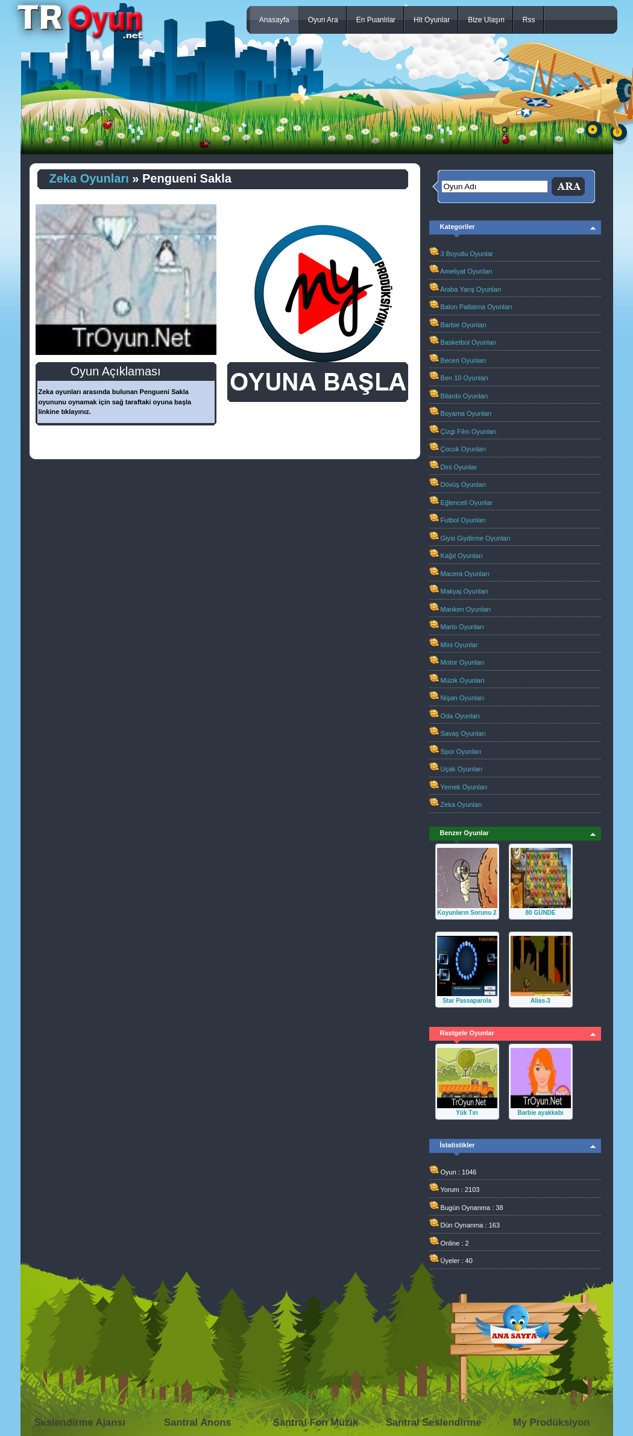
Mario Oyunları (462, 626)
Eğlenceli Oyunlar (467, 502)
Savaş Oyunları (463, 733)
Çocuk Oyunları (464, 449)
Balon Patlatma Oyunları (476, 306)
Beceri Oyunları (464, 360)
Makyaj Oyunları (464, 591)
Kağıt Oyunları (462, 555)
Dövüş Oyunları (464, 484)
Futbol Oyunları (463, 520)
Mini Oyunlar (459, 644)
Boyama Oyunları (466, 413)
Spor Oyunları (461, 751)
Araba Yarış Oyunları (471, 289)
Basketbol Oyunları (469, 342)
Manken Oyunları (466, 609)
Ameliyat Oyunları (466, 271)
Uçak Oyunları (462, 769)
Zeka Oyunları (89, 178)
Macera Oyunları (465, 573)
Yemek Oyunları (463, 787)
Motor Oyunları (463, 662)
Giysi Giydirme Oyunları (476, 538)
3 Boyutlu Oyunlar (467, 253)
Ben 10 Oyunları (465, 377)
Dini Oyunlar (459, 467)
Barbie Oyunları (464, 324)
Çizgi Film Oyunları (469, 431)
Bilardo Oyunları (464, 396)
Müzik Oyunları (463, 680)
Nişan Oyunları (463, 697)
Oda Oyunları (460, 716)
